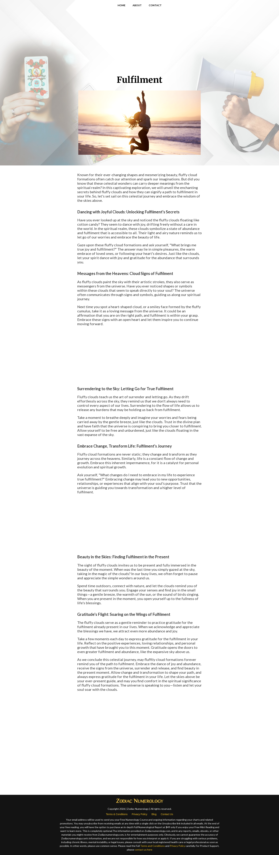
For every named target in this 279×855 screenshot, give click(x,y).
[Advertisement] (139, 46)
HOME (121, 5)
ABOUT (137, 5)
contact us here (143, 849)
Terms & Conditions (116, 814)
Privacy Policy (139, 814)
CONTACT (155, 5)
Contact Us (167, 814)
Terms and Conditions (152, 845)
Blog (154, 814)
